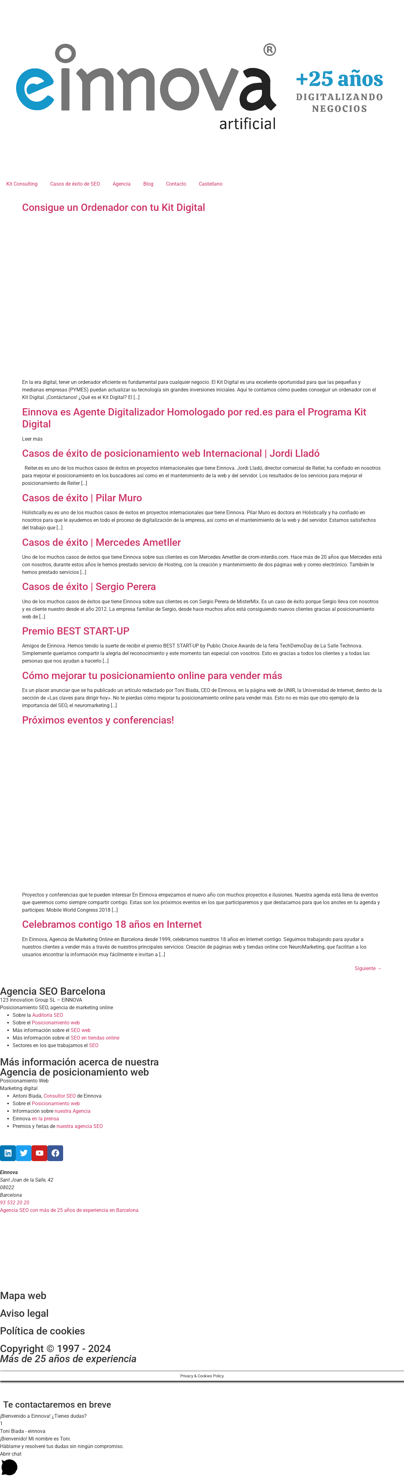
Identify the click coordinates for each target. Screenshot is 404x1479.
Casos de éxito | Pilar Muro (82, 498)
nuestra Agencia (73, 1111)
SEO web (81, 1030)
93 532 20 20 (14, 1203)
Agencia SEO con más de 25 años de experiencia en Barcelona (69, 1210)
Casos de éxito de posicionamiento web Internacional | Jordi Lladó (171, 453)
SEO (93, 1045)
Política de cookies (42, 1331)
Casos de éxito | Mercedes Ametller (101, 542)
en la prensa (45, 1119)
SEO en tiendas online (95, 1038)
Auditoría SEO (47, 1015)
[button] (202, 1416)
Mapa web (23, 1296)
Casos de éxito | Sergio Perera (89, 587)
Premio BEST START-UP (75, 631)
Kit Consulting (22, 184)
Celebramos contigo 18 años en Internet (112, 924)
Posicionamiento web (56, 1023)
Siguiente (368, 968)
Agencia (122, 184)
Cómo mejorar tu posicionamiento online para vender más (152, 676)
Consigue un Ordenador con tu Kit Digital (113, 207)
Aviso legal (24, 1313)
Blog (148, 184)
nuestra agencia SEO (79, 1126)
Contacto (176, 184)
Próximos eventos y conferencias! (98, 720)
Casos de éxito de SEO (75, 184)
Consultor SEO (60, 1096)
